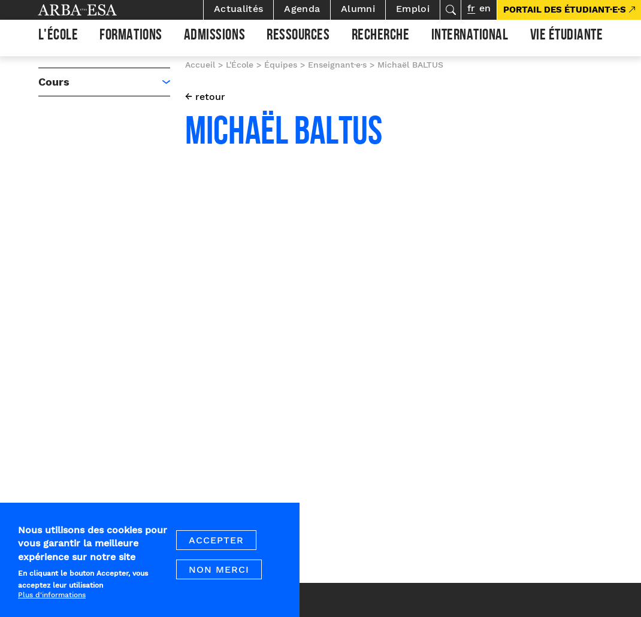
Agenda (302, 8)
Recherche (381, 36)
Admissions (214, 36)
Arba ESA (98, 10)
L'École (58, 36)
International (470, 36)
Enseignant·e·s (337, 64)
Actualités (238, 8)
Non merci (219, 577)
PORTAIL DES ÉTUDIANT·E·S (564, 9)
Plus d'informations (52, 602)
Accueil (200, 64)
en (485, 8)
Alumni (358, 8)
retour (210, 96)
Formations (130, 36)
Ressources (298, 36)
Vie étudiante (566, 36)
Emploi (413, 8)
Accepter (216, 548)
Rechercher (450, 10)
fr (471, 8)
